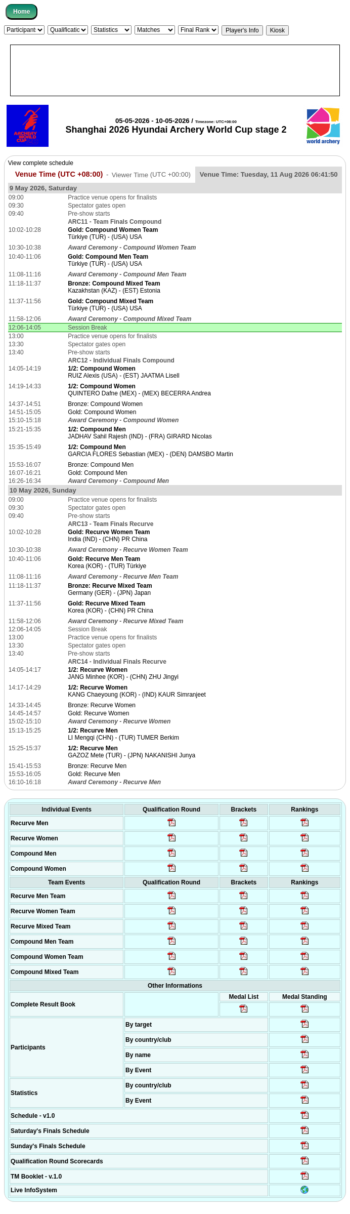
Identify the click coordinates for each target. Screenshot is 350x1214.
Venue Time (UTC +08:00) (59, 174)
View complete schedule (40, 163)
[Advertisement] (175, 70)
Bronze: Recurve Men (97, 766)
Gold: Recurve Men (94, 774)
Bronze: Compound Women (105, 404)
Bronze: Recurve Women (102, 705)
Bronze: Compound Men (101, 464)
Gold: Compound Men (97, 472)
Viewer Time (151, 174)
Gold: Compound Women (102, 412)
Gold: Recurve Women (98, 713)
